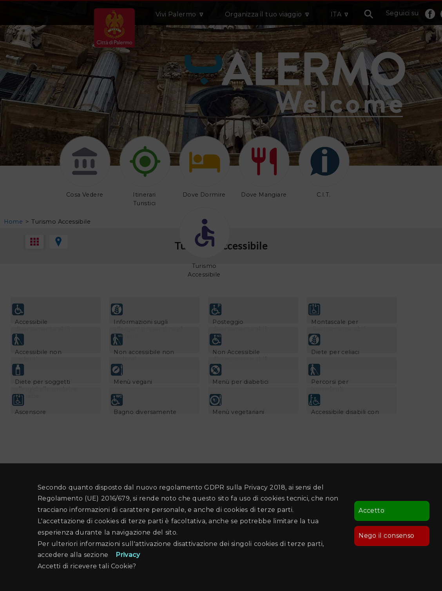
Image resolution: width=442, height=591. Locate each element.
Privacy (128, 554)
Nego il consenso (386, 535)
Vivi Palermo (176, 14)
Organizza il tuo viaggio (263, 14)
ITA (336, 14)
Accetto (371, 510)
